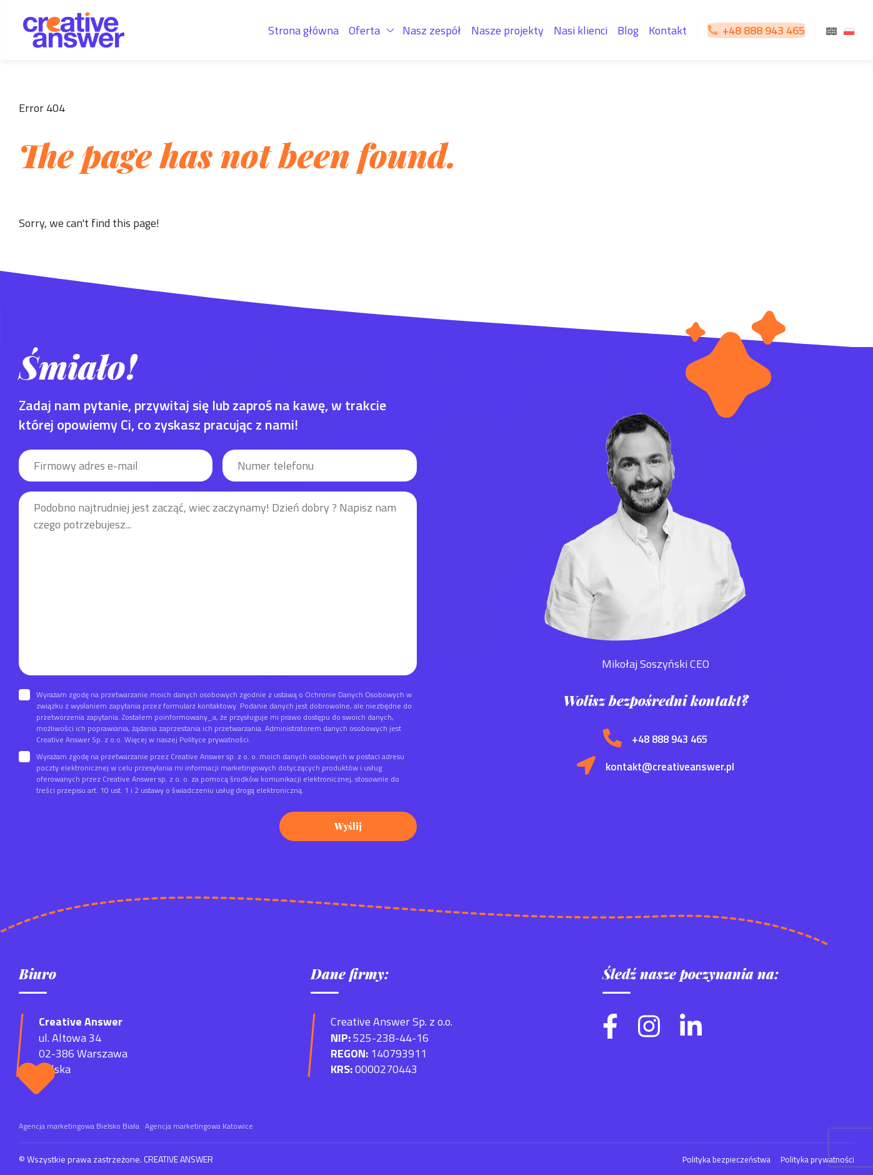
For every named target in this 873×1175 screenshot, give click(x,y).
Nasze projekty (507, 30)
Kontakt (668, 30)
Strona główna (303, 30)
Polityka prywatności (815, 1159)
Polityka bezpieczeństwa (720, 1159)
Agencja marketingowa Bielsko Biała (79, 1126)
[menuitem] (831, 30)
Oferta (364, 30)
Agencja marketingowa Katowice (199, 1126)
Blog (628, 30)
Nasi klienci (580, 30)
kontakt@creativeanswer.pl (670, 767)
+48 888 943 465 (670, 739)
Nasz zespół (431, 30)
